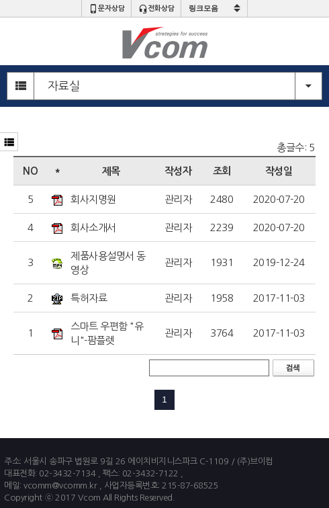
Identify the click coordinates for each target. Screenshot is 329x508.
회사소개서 (93, 227)
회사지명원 (93, 199)
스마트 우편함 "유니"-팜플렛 (106, 333)
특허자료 (88, 298)
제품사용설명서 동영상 (108, 263)
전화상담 (156, 8)
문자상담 (107, 8)
